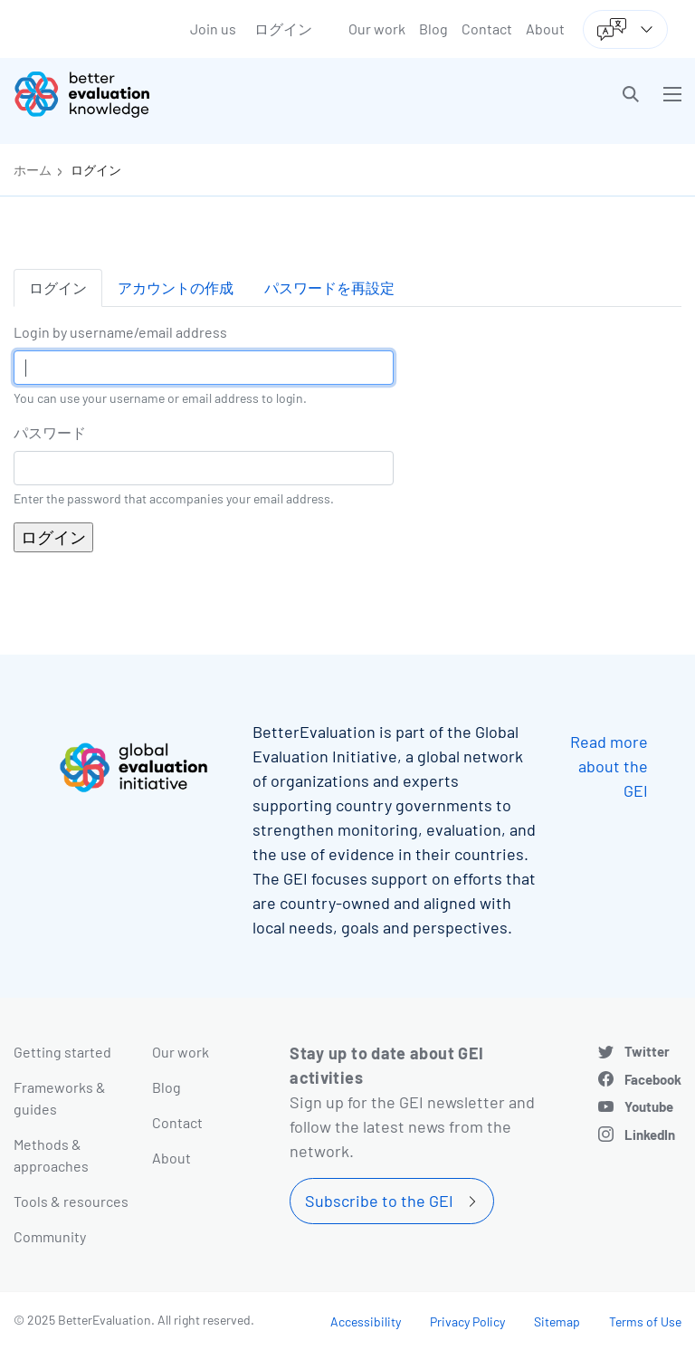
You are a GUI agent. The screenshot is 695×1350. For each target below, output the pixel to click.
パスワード (50, 432)
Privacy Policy (467, 1321)
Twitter (647, 1051)
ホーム (33, 169)
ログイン (283, 28)
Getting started (62, 1051)
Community (50, 1236)
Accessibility (365, 1321)
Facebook (652, 1079)
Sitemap (557, 1321)
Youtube (648, 1106)
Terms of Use (645, 1321)
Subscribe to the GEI (379, 1201)
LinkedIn (649, 1134)
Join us (213, 28)
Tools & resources (71, 1201)
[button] (631, 94)
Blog (433, 28)
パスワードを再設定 (329, 287)
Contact (487, 28)
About (545, 28)
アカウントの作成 (175, 287)
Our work (376, 28)
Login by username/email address (120, 331)
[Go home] (187, 94)
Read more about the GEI (609, 766)
